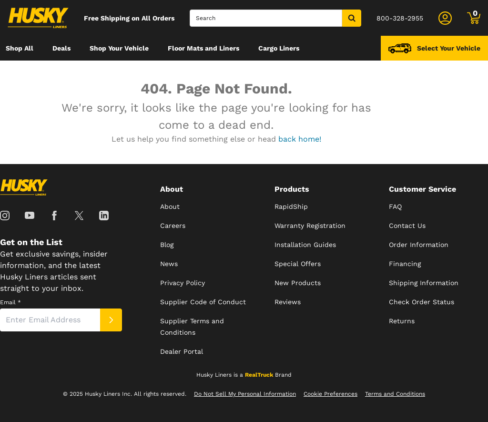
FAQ (395, 206)
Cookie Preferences (330, 394)
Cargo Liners (278, 48)
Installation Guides (305, 244)
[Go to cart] (473, 18)
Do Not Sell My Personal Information (245, 394)
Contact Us (407, 225)
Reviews (287, 302)
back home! (299, 139)
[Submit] (111, 320)
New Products (297, 283)
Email (10, 302)
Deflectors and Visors (41, 73)
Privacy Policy (182, 283)
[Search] (266, 18)
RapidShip (291, 206)
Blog (166, 244)
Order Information (418, 244)
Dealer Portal (181, 351)
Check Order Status (421, 302)
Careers (172, 225)
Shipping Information (423, 283)
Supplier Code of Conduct (203, 302)
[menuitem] (19, 48)
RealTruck (259, 374)
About (170, 206)
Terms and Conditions (395, 394)
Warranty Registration (310, 225)
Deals (61, 48)
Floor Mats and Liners (203, 48)
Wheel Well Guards (126, 73)
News (169, 264)
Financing (405, 264)
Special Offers (297, 264)
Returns (402, 321)
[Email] (50, 320)
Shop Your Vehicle (119, 48)
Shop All (19, 48)
